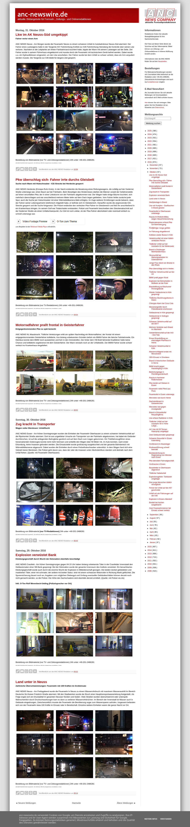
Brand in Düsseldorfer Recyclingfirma (157, 413)
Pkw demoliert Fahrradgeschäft (161, 461)
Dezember (154, 165)
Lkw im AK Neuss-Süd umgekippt (42, 34)
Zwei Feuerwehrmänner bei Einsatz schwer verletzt (160, 509)
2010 (150, 564)
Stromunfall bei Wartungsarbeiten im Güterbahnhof (158, 257)
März (152, 535)
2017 (150, 158)
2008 (150, 571)
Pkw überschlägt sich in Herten (161, 269)
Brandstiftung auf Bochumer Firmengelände (160, 288)
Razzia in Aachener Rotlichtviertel (156, 379)
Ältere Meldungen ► (126, 803)
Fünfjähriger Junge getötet (159, 228)
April (152, 532)
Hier (146, 102)
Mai (151, 528)
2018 (150, 155)
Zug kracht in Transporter (35, 424)
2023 (150, 138)
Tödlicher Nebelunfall (157, 473)
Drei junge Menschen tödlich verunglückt (160, 483)
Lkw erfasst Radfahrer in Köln (160, 418)
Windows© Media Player (39, 227)
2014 (150, 550)
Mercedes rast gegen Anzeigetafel (157, 408)
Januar (153, 542)
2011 (150, 561)
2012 (150, 557)
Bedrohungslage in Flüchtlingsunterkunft (158, 373)
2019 (150, 152)
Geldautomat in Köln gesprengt (161, 313)
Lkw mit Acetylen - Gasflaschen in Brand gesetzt (161, 207)
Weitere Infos (150, 819)
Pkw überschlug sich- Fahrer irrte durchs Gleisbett (55, 179)
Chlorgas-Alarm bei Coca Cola (161, 303)
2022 (150, 141)
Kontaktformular (153, 82)
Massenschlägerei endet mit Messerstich (160, 353)
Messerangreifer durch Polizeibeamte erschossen (160, 308)
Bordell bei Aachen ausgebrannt (156, 504)
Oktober (153, 172)
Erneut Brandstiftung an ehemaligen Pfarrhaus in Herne (160, 340)
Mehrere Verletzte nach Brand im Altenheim (161, 328)
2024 (150, 134)
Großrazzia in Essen (157, 464)
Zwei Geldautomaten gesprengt (161, 435)
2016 (150, 162)
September (154, 515)
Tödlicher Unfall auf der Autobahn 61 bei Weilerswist (161, 245)
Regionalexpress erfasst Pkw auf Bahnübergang (160, 223)
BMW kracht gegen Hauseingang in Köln (158, 367)
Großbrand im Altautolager (159, 444)
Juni (151, 525)
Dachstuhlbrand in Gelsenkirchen (156, 402)
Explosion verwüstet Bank (36, 555)
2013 (150, 554)
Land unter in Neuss (31, 682)
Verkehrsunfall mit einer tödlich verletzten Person (161, 239)
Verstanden (165, 819)
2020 (150, 148)
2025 (150, 131)
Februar (153, 539)
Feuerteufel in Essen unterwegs (161, 394)
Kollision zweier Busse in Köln (161, 235)
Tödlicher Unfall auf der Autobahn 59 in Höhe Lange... (158, 423)
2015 (150, 547)
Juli (151, 522)
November (154, 168)
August (153, 518)
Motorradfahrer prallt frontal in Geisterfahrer (50, 325)
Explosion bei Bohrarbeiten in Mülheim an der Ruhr (160, 282)
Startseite (76, 803)
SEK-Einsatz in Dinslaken (159, 357)
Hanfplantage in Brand (158, 202)
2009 (150, 568)
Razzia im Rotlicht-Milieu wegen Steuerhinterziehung (161, 218)
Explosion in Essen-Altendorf (160, 499)
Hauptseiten (162, 61)
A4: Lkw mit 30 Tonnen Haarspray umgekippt (158, 430)
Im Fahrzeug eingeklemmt (159, 232)
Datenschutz (159, 107)
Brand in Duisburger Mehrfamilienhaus (157, 251)
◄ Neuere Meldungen (26, 803)
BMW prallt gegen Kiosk (158, 278)
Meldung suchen (153, 123)
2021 (150, 145)
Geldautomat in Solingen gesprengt (159, 317)
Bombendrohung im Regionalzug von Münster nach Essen (160, 455)
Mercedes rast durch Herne (160, 398)
